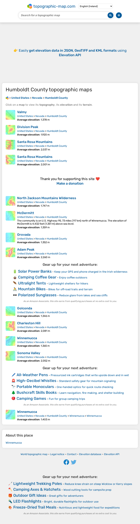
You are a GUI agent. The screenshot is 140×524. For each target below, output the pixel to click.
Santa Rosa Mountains (34, 142)
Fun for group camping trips (67, 399)
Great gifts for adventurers (66, 495)
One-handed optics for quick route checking (85, 387)
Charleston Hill (28, 323)
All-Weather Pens (32, 374)
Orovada (23, 235)
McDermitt (25, 213)
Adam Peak (25, 250)
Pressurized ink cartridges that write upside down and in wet (90, 375)
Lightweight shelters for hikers (68, 283)
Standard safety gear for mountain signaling (87, 381)
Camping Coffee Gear (37, 277)
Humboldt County (57, 116)
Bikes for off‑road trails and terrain (70, 289)
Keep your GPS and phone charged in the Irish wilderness (90, 271)
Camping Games (31, 398)
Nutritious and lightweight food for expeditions (89, 507)
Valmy (22, 112)
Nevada (39, 116)
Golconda (24, 308)
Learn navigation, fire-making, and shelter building (91, 393)
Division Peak (27, 127)
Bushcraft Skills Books (37, 392)
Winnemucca (27, 338)
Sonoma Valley (28, 353)
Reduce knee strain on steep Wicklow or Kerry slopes (98, 484)
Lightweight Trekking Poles (37, 483)
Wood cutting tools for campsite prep (87, 489)
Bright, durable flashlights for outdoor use (71, 501)
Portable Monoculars (35, 386)
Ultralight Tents (32, 283)
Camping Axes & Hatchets (37, 489)
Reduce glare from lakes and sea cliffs (83, 295)
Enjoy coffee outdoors (73, 277)
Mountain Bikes (32, 289)
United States (25, 116)
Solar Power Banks (35, 271)
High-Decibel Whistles (36, 380)
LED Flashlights (27, 501)
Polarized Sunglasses (37, 295)
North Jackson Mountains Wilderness (46, 198)
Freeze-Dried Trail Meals (34, 507)
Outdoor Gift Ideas (29, 495)
